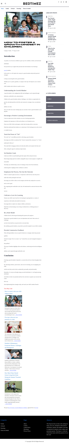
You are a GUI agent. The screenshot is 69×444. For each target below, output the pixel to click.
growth (5, 70)
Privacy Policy (27, 431)
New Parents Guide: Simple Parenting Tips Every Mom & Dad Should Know (52, 22)
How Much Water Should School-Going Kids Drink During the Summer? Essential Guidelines (13, 376)
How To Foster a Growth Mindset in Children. (17, 407)
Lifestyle (13, 8)
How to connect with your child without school (13, 292)
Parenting (19, 8)
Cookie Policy (27, 427)
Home (2, 8)
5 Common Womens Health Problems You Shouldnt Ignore (52, 37)
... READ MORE (18, 314)
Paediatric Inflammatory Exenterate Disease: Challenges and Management (13, 345)
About (25, 423)
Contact (25, 425)
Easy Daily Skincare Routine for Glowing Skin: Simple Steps (51, 66)
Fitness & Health (27, 8)
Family (7, 8)
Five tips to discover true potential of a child (11, 318)
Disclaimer (26, 429)
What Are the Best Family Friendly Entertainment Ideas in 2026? (51, 51)
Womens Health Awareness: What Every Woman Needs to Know (52, 81)
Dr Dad (36, 407)
